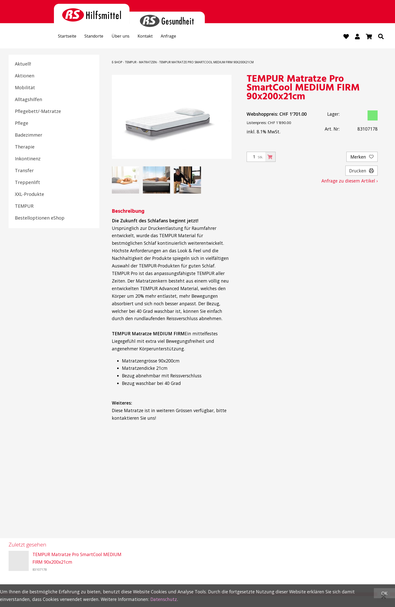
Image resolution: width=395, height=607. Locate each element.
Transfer (24, 171)
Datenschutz (163, 599)
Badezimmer (28, 135)
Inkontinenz (28, 159)
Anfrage (179, 37)
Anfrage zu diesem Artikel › (349, 181)
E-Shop (117, 62)
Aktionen (24, 76)
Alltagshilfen (28, 100)
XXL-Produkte (29, 194)
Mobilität (25, 88)
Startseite (68, 37)
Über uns (126, 37)
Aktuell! (23, 64)
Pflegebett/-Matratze (38, 111)
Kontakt (153, 37)
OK (384, 593)
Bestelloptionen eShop (39, 218)
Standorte (98, 37)
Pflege (21, 123)
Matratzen (148, 62)
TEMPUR (24, 206)
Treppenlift (27, 182)
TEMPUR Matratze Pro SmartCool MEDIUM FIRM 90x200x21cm (206, 62)
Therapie (25, 147)
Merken (362, 157)
